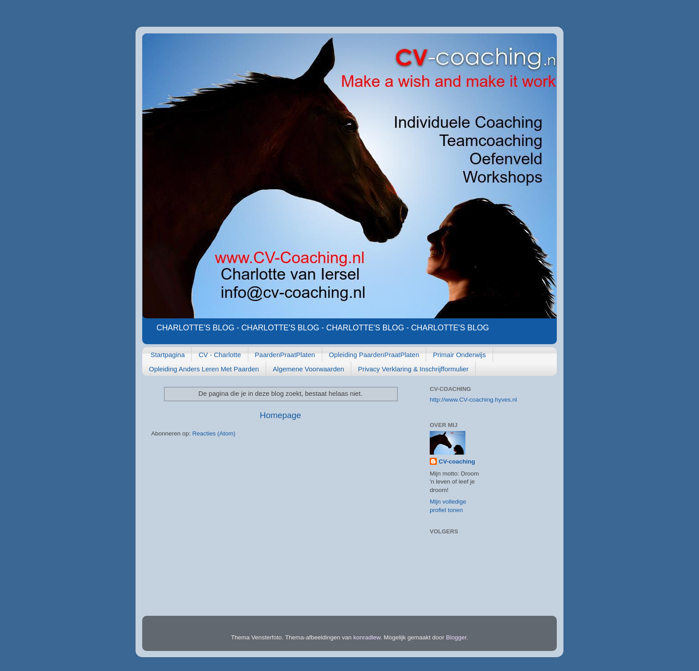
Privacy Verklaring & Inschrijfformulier (413, 369)
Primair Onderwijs (459, 354)
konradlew (367, 637)
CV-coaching (457, 461)
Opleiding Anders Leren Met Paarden (204, 369)
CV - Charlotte (219, 354)
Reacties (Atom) (213, 433)
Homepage (280, 415)
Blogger (456, 637)
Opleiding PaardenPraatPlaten (374, 354)
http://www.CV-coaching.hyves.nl (473, 399)
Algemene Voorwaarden (308, 369)
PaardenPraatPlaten (285, 354)
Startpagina (168, 354)
